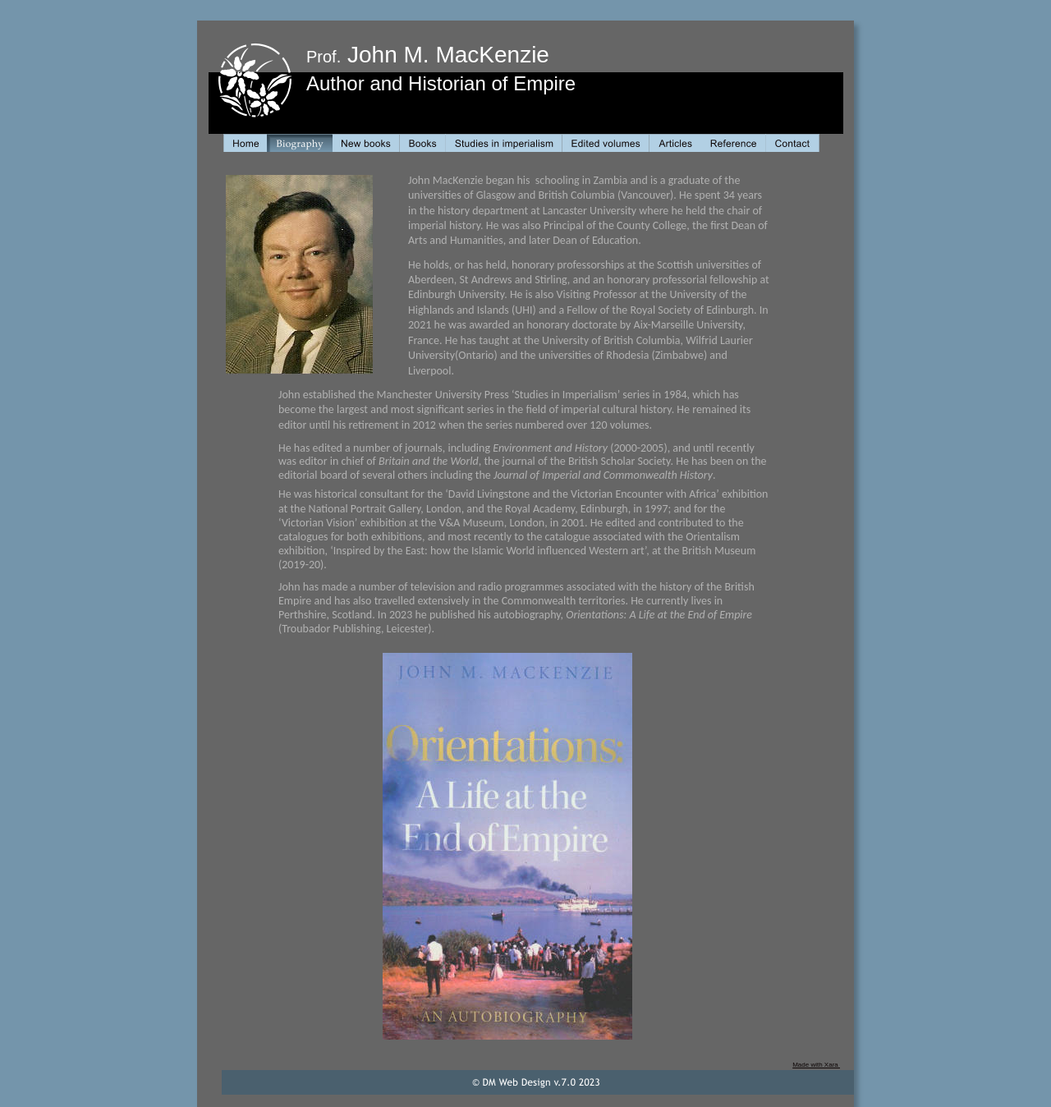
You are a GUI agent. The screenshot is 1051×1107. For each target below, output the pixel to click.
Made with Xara (816, 1064)
